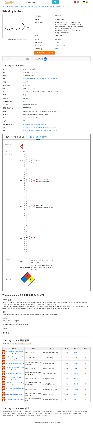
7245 (75, 368)
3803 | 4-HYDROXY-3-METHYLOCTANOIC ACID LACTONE (41, 79)
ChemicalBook (6, 7)
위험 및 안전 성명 (19, 137)
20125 (76, 363)
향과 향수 (21, 7)
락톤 (85, 413)
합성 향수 (27, 7)
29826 (76, 373)
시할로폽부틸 (67, 413)
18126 (76, 353)
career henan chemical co (13, 373)
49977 (76, 379)
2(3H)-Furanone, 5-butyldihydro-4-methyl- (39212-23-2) (40, 130)
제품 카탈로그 (14, 7)
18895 (76, 394)
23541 (76, 389)
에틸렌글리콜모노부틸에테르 (34, 413)
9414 (75, 399)
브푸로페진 (57, 413)
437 (24, 101)
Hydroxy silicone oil (43, 415)
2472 (75, 358)
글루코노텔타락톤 (17, 413)
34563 (76, 384)
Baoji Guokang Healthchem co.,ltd (13, 399)
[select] (23, 344)
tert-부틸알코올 (20, 415)
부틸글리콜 (48, 413)
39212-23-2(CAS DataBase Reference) (35, 124)
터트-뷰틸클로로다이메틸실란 (11, 411)
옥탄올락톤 (36, 411)
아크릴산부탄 (27, 411)
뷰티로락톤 (31, 415)
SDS (56, 49)
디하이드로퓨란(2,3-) (80, 411)
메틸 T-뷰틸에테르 (48, 411)
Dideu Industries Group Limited (13, 394)
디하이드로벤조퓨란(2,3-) (64, 411)
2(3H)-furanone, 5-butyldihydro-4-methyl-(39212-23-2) (39, 127)
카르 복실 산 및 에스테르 (37, 7)
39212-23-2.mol (60, 45)
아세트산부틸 (77, 413)
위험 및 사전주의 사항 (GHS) (38, 137)
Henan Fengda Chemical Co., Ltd (13, 363)
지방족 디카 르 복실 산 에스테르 (53, 7)
